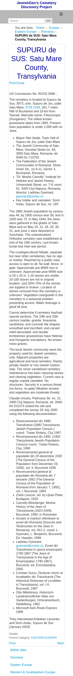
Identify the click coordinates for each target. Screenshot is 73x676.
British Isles (18, 650)
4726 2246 (32, 107)
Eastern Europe (21, 664)
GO (49, 20)
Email (20, 83)
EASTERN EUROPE (44, 637)
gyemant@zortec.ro (29, 196)
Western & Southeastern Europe (33, 672)
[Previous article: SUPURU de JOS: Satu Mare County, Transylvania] (12, 643)
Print (13, 83)
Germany (17, 657)
